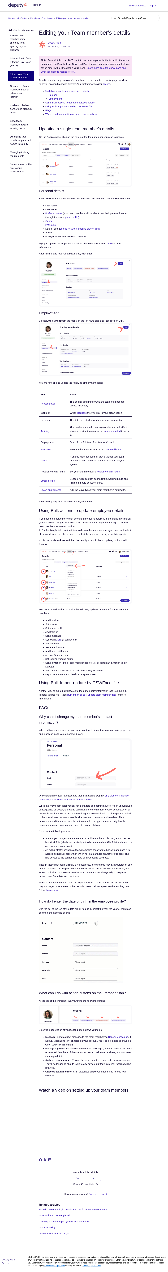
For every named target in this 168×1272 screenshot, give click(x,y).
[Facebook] (40, 1159)
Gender (49, 221)
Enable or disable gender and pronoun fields (21, 109)
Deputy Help (54, 42)
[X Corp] (45, 1159)
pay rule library (113, 449)
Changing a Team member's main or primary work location (19, 91)
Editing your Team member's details (19, 76)
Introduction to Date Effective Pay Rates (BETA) (20, 62)
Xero (58, 639)
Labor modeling (47, 1227)
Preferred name (53, 213)
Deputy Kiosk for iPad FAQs (54, 1233)
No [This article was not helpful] (94, 1178)
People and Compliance (41, 18)
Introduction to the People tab (54, 1215)
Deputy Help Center (17, 18)
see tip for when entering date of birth (80, 228)
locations (82, 412)
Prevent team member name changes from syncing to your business (18, 42)
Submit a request (137, 5)
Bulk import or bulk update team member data (92, 694)
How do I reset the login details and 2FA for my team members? (73, 1209)
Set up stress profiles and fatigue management (21, 168)
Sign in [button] (153, 5)
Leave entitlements (51, 490)
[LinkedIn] (49, 1159)
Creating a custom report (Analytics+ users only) (64, 1221)
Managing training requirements (19, 154)
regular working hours (108, 471)
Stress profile (48, 480)
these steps (52, 890)
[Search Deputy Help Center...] (136, 18)
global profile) (72, 217)
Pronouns (50, 224)
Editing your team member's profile (72, 18)
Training (45, 431)
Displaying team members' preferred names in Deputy (20, 140)
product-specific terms (91, 1266)
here (109, 243)
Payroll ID (46, 460)
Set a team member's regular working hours (19, 124)
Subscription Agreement (54, 1266)
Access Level (48, 403)
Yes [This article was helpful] (77, 1178)
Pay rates (46, 449)
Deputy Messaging (118, 1037)
